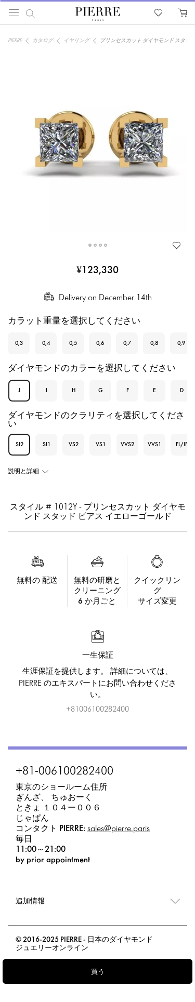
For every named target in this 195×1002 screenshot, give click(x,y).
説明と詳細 (23, 472)
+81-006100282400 (64, 772)
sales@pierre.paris (118, 829)
